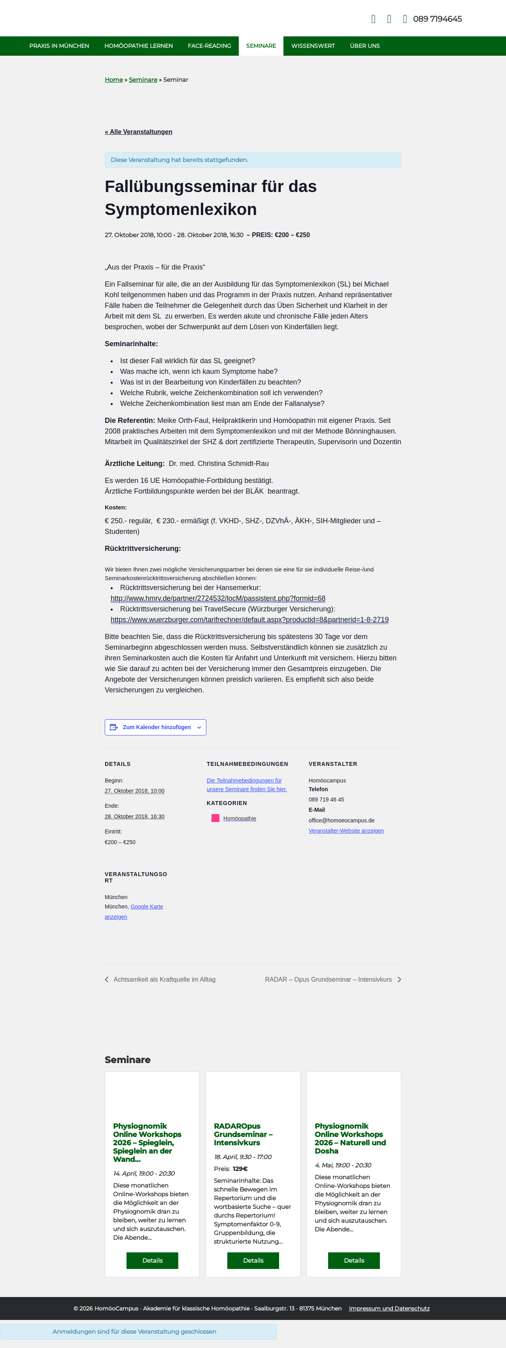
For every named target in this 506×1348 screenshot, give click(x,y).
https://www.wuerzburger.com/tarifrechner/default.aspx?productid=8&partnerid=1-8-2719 (250, 621)
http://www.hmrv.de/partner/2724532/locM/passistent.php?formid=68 (218, 599)
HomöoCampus (116, 1309)
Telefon (436, 19)
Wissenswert (316, 46)
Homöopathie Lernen (139, 46)
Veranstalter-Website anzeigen (346, 832)
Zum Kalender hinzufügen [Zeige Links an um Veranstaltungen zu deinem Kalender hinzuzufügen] (157, 728)
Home (114, 81)
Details (152, 1261)
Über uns (368, 46)
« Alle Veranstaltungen (138, 133)
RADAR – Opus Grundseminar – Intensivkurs (329, 980)
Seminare (263, 46)
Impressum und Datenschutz (389, 1309)
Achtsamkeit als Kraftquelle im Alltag (163, 980)
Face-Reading (211, 46)
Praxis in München (59, 46)
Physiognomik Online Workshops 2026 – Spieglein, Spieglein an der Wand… (147, 1144)
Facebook (373, 19)
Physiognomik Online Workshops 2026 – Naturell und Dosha (350, 1139)
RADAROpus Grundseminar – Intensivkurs (243, 1135)
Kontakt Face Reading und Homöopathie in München (389, 19)
